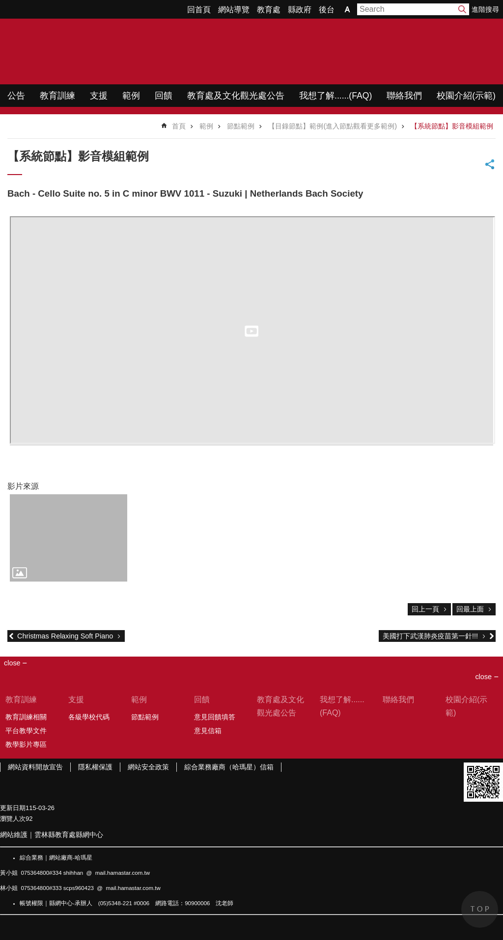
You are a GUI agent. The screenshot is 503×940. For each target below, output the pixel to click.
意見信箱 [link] (208, 731)
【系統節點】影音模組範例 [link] (452, 126)
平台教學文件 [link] (26, 731)
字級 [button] (347, 9)
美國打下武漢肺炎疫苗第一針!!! (430, 636)
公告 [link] (16, 96)
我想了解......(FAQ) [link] (335, 96)
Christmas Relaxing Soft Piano (65, 636)
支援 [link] (99, 96)
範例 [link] (131, 96)
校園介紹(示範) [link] (466, 96)
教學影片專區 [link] (26, 744)
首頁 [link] (179, 126)
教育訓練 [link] (57, 96)
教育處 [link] (268, 9)
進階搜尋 (485, 9)
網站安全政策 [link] (148, 767)
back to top (479, 909)
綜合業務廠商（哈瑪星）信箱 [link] (229, 767)
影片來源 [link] (23, 486)
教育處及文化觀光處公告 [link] (235, 96)
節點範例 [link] (240, 126)
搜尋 (462, 9)
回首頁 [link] (199, 9)
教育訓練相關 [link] (26, 717)
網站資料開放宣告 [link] (35, 767)
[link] (68, 538)
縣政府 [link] (299, 9)
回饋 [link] (163, 96)
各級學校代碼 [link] (89, 717)
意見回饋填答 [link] (214, 717)
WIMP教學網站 (103, 51)
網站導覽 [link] (234, 9)
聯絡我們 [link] (404, 96)
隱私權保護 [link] (95, 767)
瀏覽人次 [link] (13, 818)
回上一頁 (425, 609)
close (483, 677)
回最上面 (470, 609)
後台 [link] (327, 9)
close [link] (12, 663)
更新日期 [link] (13, 808)
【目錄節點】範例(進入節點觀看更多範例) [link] (332, 126)
